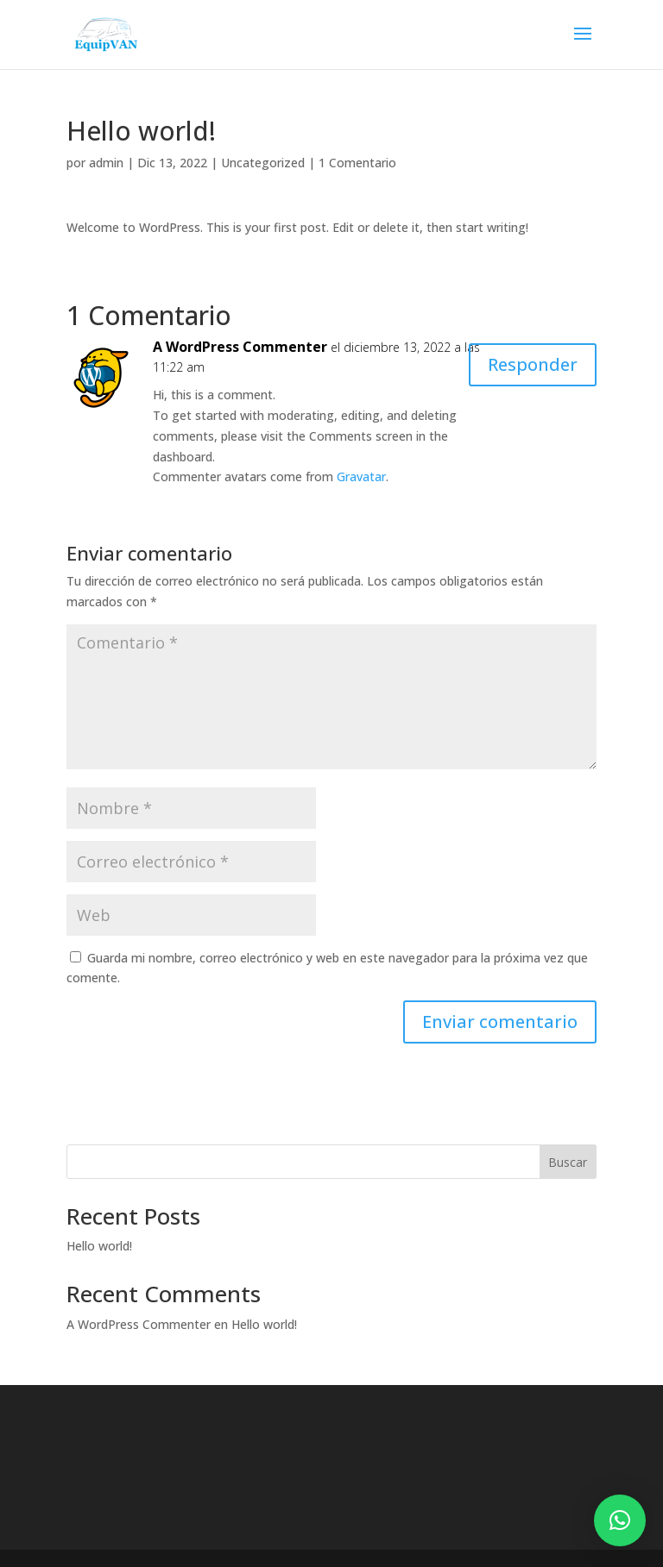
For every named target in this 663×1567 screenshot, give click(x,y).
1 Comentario (357, 162)
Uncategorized (263, 162)
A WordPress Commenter (240, 346)
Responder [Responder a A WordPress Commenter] (533, 364)
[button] (620, 1520)
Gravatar (361, 476)
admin (106, 162)
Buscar (567, 1162)
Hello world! (99, 1246)
